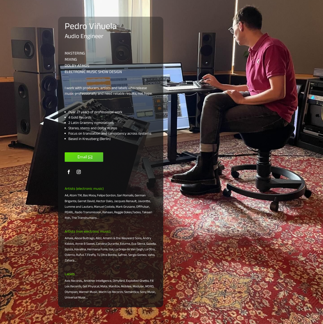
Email (82, 157)
